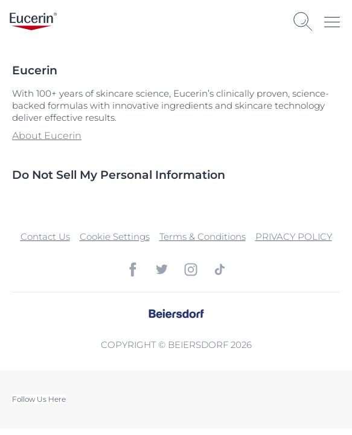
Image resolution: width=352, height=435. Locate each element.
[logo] (33, 21)
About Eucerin (47, 135)
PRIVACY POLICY (293, 236)
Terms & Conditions (202, 236)
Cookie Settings (115, 236)
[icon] (133, 269)
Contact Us (45, 236)
